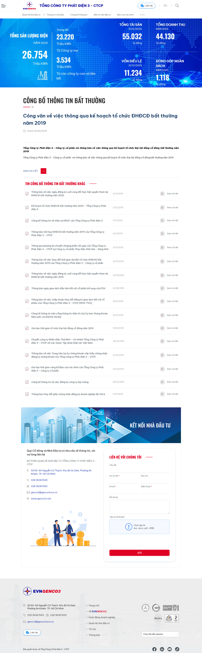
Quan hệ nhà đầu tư (31, 14)
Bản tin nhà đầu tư (102, 14)
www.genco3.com (41, 498)
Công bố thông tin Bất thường (64, 100)
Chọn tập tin (139, 525)
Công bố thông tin (78, 14)
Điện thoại (146, 486)
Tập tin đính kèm (117, 517)
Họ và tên (114, 476)
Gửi (139, 552)
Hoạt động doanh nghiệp (102, 617)
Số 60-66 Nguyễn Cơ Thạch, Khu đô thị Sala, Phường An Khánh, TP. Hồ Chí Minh (61, 472)
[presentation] (130, 542)
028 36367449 (39, 480)
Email (112, 486)
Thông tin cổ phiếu (55, 14)
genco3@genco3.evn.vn (44, 492)
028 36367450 (39, 486)
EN (165, 5)
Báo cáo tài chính (125, 14)
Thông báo (94, 635)
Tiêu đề (112, 465)
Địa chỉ (144, 476)
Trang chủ (94, 605)
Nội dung (113, 497)
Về (97, 611)
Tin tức (92, 629)
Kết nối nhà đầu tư (150, 425)
